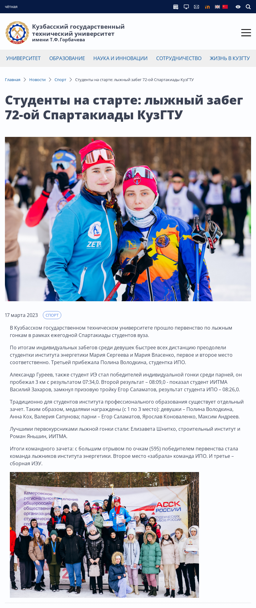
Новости (37, 79)
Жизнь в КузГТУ (230, 58)
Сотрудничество (178, 58)
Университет (23, 58)
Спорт (60, 79)
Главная (12, 79)
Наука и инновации (120, 58)
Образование (67, 58)
